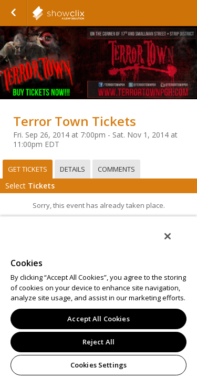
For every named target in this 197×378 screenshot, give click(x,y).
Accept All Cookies (98, 318)
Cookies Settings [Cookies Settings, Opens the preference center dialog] (98, 365)
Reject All (98, 341)
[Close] (174, 243)
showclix (84, 13)
